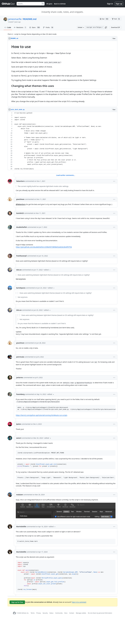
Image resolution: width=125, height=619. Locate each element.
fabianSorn (20, 181)
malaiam (19, 495)
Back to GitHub (60, 4)
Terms (33, 613)
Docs (65, 613)
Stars (34, 27)
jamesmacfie (14, 19)
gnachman (20, 199)
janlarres (19, 377)
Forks (48, 27)
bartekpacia (20, 288)
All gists (49, 4)
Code (7, 27)
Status (51, 613)
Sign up (119, 3)
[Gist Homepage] (8, 3)
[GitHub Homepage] (14, 613)
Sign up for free (17, 602)
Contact (71, 613)
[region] (62, 73)
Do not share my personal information (100, 613)
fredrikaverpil (21, 256)
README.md (29, 19)
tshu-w (19, 270)
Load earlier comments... (65, 175)
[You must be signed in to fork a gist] (116, 19)
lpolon (18, 424)
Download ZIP (115, 27)
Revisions (20, 27)
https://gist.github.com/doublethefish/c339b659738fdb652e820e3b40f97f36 (44, 247)
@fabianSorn (21, 204)
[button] (106, 27)
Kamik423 (20, 213)
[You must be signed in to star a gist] (104, 19)
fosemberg (20, 394)
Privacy (38, 613)
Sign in (110, 3)
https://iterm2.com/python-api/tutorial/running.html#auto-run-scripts (41, 415)
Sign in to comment (79, 602)
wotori (18, 438)
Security (45, 613)
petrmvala (20, 357)
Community (59, 613)
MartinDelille (21, 526)
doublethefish (21, 227)
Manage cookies (81, 613)
